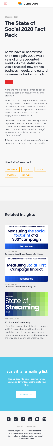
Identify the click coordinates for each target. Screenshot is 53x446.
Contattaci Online (26, 439)
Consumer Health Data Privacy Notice (25, 433)
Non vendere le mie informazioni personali (25, 436)
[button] (5, 3)
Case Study (11, 252)
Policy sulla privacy (15, 431)
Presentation (12, 319)
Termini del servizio (35, 431)
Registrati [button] (26, 395)
